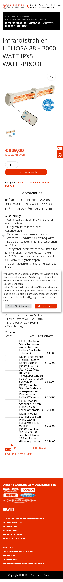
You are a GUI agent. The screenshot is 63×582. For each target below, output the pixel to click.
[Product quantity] (11, 167)
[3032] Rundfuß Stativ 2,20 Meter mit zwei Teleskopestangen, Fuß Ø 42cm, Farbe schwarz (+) (31, 377)
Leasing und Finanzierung (18, 554)
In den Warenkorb (27, 175)
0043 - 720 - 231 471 (42, 4)
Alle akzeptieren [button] (45, 305)
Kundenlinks (10, 533)
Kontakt (8, 550)
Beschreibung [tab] (31, 196)
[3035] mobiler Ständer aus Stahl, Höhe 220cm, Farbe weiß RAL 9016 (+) (31, 422)
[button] (51, 76)
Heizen (26, 16)
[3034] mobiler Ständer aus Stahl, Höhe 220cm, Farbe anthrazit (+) (31, 408)
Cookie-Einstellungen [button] (18, 305)
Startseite (11, 16)
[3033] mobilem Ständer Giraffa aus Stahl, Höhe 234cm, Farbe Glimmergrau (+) (31, 438)
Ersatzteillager (12, 537)
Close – (3, 237)
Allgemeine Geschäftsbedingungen (23, 566)
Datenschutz (11, 562)
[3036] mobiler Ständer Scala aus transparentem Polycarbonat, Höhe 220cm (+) (31, 394)
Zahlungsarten (12, 525)
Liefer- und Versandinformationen (23, 521)
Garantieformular (14, 541)
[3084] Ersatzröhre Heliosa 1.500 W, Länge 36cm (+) (31, 362)
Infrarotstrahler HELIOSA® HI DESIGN (25, 19)
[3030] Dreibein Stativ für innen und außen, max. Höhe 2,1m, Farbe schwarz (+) (31, 350)
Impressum (9, 558)
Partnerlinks (11, 529)
